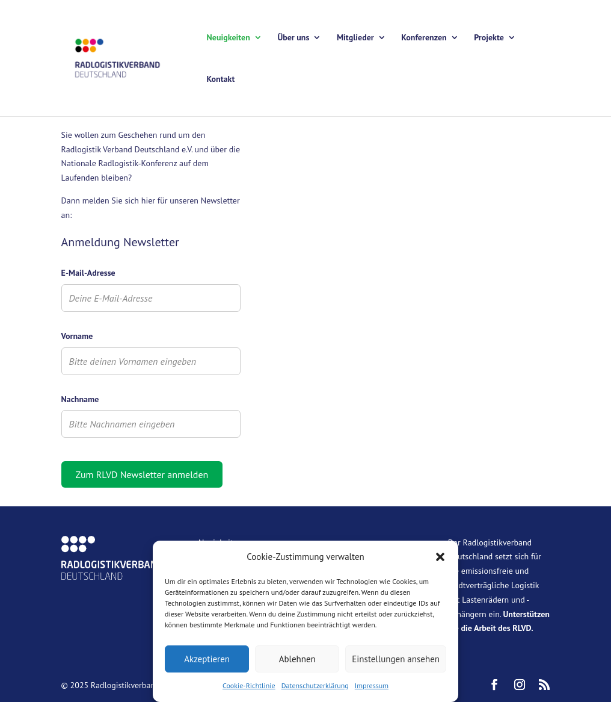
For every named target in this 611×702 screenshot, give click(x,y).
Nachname (80, 399)
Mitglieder (355, 38)
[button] (440, 557)
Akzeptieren (207, 659)
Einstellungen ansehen (396, 659)
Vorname (77, 336)
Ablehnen (297, 659)
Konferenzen (423, 38)
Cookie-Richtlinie (249, 685)
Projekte (489, 38)
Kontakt (221, 79)
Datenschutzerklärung (315, 685)
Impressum (371, 685)
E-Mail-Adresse (88, 272)
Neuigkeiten (228, 38)
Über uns (293, 38)
